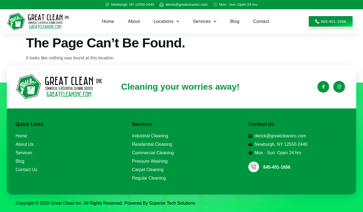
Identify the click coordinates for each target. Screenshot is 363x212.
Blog (234, 21)
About (134, 21)
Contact (261, 21)
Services (205, 21)
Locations (166, 21)
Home (108, 21)
